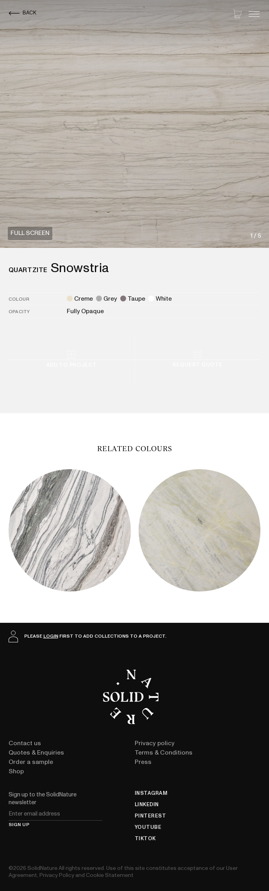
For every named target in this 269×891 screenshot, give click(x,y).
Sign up (19, 825)
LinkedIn (147, 804)
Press (143, 762)
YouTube (148, 827)
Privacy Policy (56, 875)
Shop (16, 771)
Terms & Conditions (163, 752)
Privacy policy (155, 743)
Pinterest (150, 816)
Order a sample (31, 762)
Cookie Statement (110, 875)
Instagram (151, 793)
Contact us (25, 743)
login (50, 636)
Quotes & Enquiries (36, 752)
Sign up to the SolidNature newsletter (43, 798)
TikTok (145, 838)
